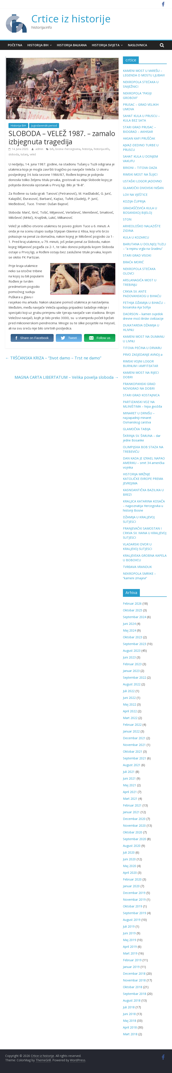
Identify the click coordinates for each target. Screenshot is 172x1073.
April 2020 (130, 873)
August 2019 (132, 920)
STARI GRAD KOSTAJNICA (141, 395)
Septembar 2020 (134, 839)
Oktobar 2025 (132, 610)
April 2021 (130, 792)
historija (87, 149)
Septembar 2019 (134, 913)
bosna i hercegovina (67, 149)
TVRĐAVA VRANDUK (137, 567)
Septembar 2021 (134, 758)
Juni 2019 (129, 933)
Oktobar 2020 (132, 832)
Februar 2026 (132, 603)
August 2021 (132, 765)
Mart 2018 (130, 1034)
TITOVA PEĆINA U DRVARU (142, 348)
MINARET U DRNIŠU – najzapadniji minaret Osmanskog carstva (139, 417)
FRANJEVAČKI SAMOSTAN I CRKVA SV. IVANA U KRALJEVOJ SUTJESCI (144, 533)
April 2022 (130, 711)
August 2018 (132, 1000)
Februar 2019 (132, 960)
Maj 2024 (129, 630)
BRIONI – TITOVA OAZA (140, 168)
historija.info (101, 149)
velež (33, 154)
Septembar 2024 (134, 617)
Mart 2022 (130, 718)
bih (52, 149)
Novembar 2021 (134, 745)
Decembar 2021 (134, 738)
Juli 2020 (129, 852)
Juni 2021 (129, 778)
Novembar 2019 (134, 899)
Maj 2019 (129, 940)
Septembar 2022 (134, 677)
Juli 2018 (129, 1007)
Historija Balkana (72, 45)
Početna (15, 45)
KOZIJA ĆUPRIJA (134, 201)
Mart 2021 (130, 799)
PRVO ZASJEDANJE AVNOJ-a (142, 354)
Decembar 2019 (134, 893)
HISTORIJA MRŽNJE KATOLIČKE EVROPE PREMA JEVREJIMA (143, 478)
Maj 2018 (129, 1021)
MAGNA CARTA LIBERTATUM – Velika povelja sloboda (67, 377)
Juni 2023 (129, 657)
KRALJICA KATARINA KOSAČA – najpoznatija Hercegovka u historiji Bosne (144, 505)
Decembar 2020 (134, 819)
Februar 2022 (132, 724)
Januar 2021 (131, 812)
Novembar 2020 (134, 825)
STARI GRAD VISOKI (137, 255)
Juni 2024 (129, 624)
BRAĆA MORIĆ (133, 262)
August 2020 (132, 846)
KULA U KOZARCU (136, 237)
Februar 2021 (132, 805)
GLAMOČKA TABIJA (136, 429)
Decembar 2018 (134, 973)
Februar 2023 (132, 664)
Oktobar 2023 (132, 637)
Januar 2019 (131, 967)
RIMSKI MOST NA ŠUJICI (140, 174)
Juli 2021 (129, 772)
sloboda (13, 154)
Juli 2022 (129, 691)
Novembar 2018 (134, 980)
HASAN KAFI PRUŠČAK (139, 138)
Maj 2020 (129, 866)
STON (127, 219)
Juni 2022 (129, 698)
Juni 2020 (129, 859)
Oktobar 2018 (132, 987)
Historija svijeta (105, 45)
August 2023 (132, 650)
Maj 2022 (129, 704)
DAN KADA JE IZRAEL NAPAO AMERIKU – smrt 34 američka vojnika (144, 462)
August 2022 (132, 684)
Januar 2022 (131, 731)
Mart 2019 (130, 953)
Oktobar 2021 (132, 751)
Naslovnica (137, 45)
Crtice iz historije (71, 18)
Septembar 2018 (134, 994)
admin (39, 149)
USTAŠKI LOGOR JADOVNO (142, 181)
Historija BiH (37, 45)
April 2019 (130, 947)
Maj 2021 (129, 785)
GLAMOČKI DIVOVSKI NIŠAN (143, 188)
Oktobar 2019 (132, 906)
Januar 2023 (131, 671)
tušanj (24, 154)
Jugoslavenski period (44, 125)
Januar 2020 (131, 886)
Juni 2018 (129, 1014)
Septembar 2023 (134, 644)
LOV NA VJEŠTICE (135, 195)
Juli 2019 (129, 926)
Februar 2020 (132, 879)
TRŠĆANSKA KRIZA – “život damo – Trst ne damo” (53, 357)
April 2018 (130, 1027)
